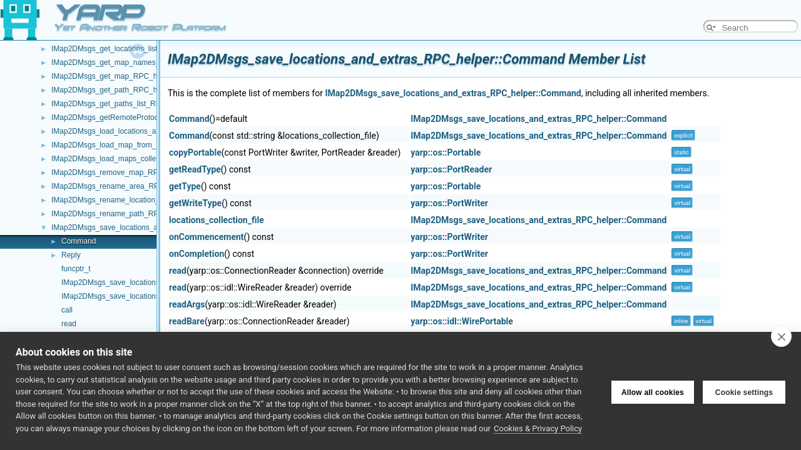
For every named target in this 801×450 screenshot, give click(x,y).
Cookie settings (744, 391)
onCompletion (196, 254)
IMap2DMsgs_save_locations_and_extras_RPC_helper (143, 227)
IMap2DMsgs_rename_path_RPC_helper (120, 213)
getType (185, 186)
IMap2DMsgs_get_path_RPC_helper (112, 90)
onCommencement (206, 237)
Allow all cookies (652, 391)
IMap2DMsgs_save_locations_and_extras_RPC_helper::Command (453, 93)
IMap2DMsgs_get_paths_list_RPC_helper (121, 103)
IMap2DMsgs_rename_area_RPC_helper (120, 186)
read (68, 323)
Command (78, 241)
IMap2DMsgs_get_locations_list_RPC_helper (126, 48)
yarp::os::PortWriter (449, 203)
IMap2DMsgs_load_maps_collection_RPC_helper (134, 158)
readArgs (187, 304)
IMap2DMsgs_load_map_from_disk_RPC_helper (133, 145)
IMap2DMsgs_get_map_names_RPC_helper (126, 62)
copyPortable (195, 153)
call (67, 310)
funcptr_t (76, 268)
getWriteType (195, 203)
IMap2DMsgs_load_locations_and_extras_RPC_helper (142, 131)
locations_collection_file (216, 220)
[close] (781, 336)
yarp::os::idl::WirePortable (462, 321)
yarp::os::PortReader (451, 169)
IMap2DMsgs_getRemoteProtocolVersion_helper (132, 117)
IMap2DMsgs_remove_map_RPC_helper (119, 172)
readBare (187, 321)
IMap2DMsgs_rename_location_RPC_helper (125, 200)
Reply (71, 255)
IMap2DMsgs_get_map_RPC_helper (112, 76)
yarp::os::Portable (446, 153)
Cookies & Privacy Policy (538, 428)
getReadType (195, 169)
